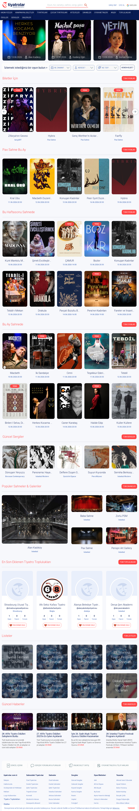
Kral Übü (15, 198)
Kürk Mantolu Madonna (18, 260)
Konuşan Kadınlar (69, 198)
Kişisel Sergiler (76, 788)
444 (95, 780)
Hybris (85, 135)
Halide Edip (97, 422)
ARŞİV (113, 13)
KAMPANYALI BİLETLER (24, 13)
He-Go (96, 803)
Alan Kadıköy (18, 140)
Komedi (29, 795)
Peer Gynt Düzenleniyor (100, 198)
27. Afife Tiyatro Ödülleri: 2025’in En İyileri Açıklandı (49, 735)
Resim (73, 795)
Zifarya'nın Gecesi (51, 135)
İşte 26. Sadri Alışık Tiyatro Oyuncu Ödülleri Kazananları (85, 735)
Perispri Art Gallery (121, 548)
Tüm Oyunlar (129, 78)
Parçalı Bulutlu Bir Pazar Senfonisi (78, 310)
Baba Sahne (86, 515)
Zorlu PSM (121, 515)
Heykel (73, 799)
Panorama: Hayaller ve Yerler (48, 472)
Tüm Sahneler (129, 486)
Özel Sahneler (54, 780)
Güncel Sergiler (76, 780)
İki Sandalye (42, 373)
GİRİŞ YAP (113, 5)
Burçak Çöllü (120, 795)
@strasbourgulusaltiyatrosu (17, 608)
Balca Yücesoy (121, 788)
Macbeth (15, 373)
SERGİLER (15, 18)
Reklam (6, 792)
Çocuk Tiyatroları (59, 13)
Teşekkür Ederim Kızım (99, 373)
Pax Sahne (85, 140)
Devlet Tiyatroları (32, 784)
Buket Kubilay (121, 792)
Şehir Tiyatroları (31, 788)
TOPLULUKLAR (125, 13)
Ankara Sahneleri (55, 795)
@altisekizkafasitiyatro (52, 608)
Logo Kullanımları (10, 795)
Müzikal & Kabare (32, 799)
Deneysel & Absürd (33, 803)
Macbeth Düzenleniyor (44, 198)
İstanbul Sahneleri (55, 792)
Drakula (42, 310)
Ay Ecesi (97, 792)
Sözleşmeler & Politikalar (12, 788)
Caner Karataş (69, 422)
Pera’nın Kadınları (96, 310)
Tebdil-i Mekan (15, 310)
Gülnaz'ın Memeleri (100, 799)
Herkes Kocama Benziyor (46, 422)
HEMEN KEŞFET (127, 68)
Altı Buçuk (97, 788)
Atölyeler (75, 13)
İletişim (6, 780)
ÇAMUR (69, 260)
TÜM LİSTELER (130, 636)
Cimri (69, 373)
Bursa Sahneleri (54, 799)
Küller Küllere (124, 422)
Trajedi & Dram (31, 792)
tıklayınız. (116, 808)
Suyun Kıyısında (97, 472)
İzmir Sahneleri (54, 803)
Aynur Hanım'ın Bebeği (102, 795)
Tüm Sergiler (129, 437)
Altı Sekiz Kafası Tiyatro (52, 604)
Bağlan (132, 5)
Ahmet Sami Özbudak (124, 780)
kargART (51, 140)
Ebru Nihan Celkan (122, 803)
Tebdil (124, 373)
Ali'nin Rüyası (98, 784)
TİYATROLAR (42, 13)
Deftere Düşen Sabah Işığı (74, 472)
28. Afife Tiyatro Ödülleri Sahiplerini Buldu (13, 735)
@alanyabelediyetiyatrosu (87, 608)
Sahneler (87, 13)
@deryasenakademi (122, 608)
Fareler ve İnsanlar (124, 310)
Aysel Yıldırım (121, 784)
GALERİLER (26, 18)
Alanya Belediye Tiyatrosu (88, 604)
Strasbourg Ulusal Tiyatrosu (19, 604)
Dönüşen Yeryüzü (15, 472)
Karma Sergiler (76, 792)
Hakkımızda (8, 784)
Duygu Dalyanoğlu (122, 799)
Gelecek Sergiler (77, 784)
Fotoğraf (74, 803)
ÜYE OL (122, 5)
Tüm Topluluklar (128, 562)
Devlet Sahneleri (54, 784)
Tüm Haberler (129, 704)
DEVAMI (19, 747)
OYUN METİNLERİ (101, 13)
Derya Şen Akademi (121, 604)
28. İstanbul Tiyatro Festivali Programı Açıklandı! (119, 735)
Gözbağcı (18, 135)
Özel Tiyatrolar (31, 780)
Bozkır (96, 260)
